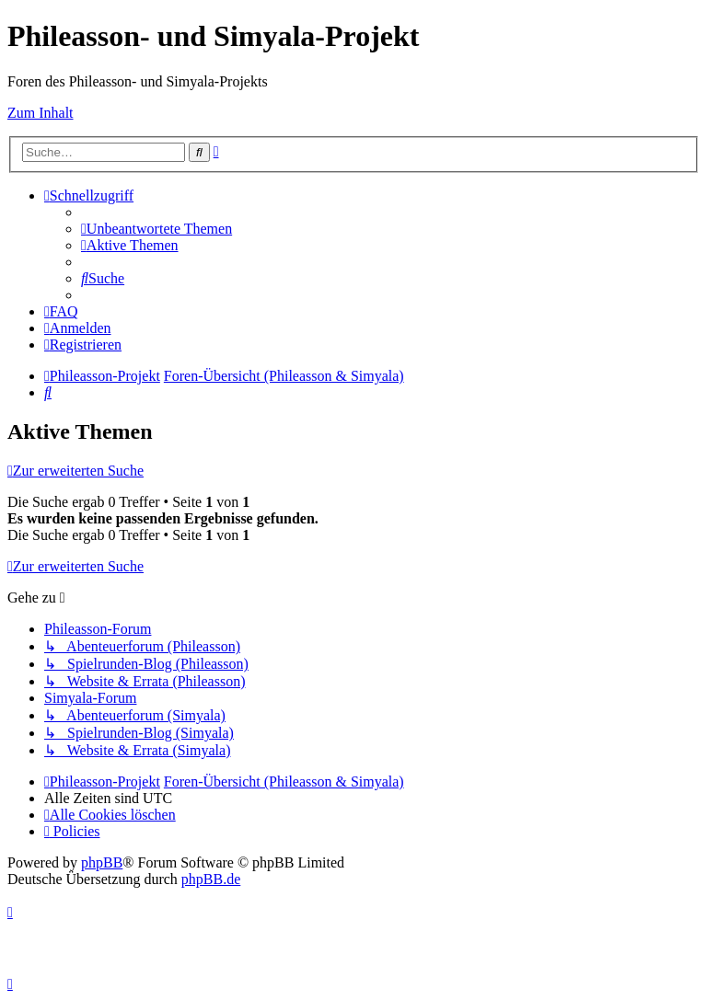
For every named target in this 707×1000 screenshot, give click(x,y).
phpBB (101, 862)
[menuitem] (156, 228)
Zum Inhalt (40, 113)
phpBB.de (210, 879)
